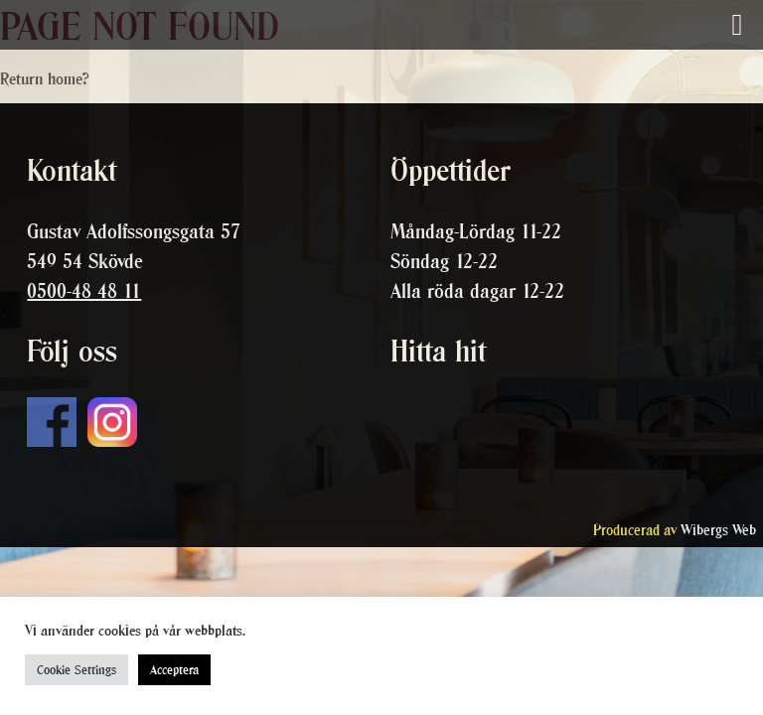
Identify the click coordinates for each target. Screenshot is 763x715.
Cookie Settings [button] (76, 669)
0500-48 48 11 (84, 291)
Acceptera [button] (174, 669)
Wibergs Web (718, 529)
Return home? (44, 78)
